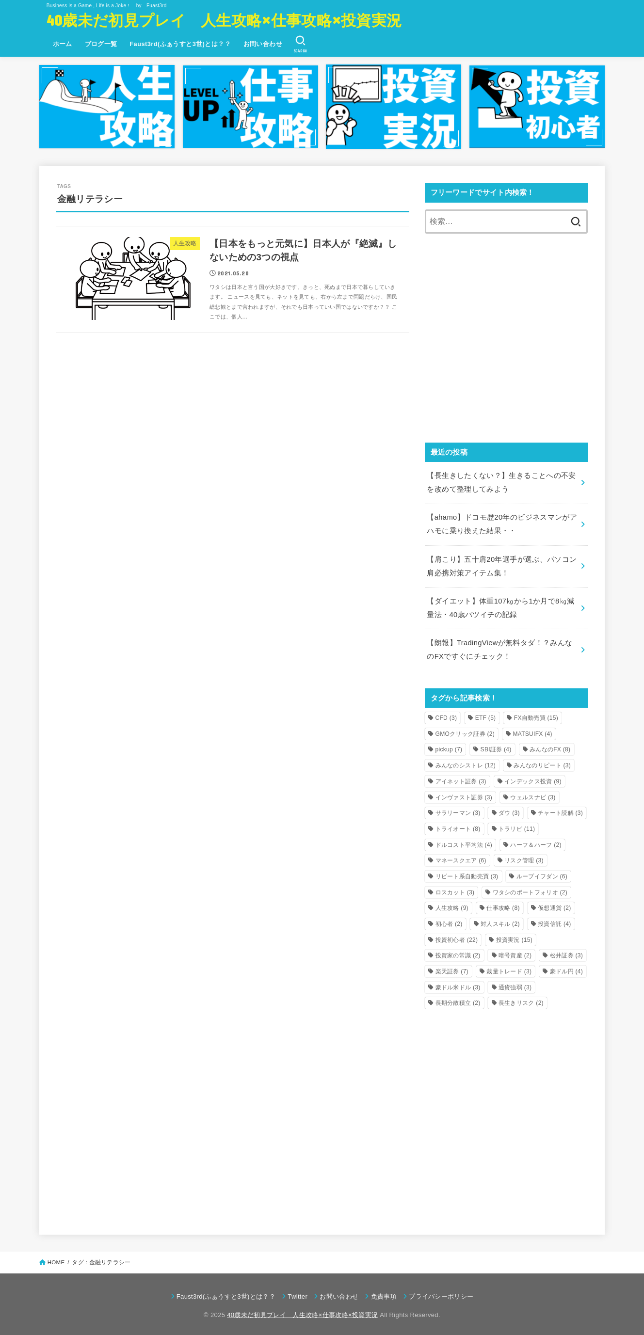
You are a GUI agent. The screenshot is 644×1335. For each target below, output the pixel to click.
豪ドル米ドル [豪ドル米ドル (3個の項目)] (458, 984)
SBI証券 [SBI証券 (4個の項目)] (496, 747)
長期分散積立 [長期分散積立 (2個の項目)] (458, 1000)
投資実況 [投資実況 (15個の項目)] (514, 937)
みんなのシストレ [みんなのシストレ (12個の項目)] (465, 763)
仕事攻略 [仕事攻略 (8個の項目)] (502, 905)
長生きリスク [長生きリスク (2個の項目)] (521, 1000)
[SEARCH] (300, 44)
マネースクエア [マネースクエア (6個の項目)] (460, 858)
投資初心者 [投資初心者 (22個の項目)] (456, 937)
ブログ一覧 (101, 44)
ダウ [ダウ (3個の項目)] (509, 810)
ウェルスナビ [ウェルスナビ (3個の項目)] (532, 794)
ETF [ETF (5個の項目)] (485, 715)
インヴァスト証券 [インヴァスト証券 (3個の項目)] (464, 794)
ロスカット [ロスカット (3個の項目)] (455, 889)
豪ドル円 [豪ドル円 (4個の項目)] (566, 968)
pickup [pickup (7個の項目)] (449, 747)
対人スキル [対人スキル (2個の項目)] (500, 921)
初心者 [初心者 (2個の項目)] (449, 921)
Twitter (297, 1294)
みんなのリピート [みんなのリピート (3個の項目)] (542, 763)
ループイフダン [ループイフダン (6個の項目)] (541, 873)
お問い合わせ (262, 44)
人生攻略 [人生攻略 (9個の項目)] (451, 905)
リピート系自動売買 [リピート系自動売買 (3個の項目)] (467, 873)
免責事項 (384, 1294)
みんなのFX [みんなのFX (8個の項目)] (550, 747)
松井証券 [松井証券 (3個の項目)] (566, 953)
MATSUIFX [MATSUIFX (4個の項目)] (532, 731)
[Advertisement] (506, 345)
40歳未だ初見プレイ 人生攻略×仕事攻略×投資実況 (224, 20)
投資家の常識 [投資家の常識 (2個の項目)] (458, 953)
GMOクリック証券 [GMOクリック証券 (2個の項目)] (465, 731)
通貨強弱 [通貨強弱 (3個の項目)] (515, 984)
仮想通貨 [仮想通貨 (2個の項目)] (554, 905)
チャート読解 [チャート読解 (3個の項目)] (560, 810)
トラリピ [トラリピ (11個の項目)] (517, 826)
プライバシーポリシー (441, 1294)
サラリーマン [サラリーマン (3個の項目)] (458, 810)
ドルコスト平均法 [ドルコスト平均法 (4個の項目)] (464, 842)
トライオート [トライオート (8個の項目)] (458, 826)
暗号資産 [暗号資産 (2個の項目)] (515, 953)
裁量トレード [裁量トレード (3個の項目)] (508, 968)
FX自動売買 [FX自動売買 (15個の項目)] (536, 715)
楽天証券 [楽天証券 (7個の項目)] (451, 968)
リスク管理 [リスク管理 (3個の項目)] (524, 858)
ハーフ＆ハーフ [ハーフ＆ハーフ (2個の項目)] (535, 842)
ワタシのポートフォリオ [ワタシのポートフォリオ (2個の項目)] (530, 889)
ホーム (62, 44)
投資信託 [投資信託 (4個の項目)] (554, 921)
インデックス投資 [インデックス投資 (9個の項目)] (533, 778)
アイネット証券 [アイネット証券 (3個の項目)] (460, 778)
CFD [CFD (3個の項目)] (446, 715)
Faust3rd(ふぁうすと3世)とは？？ (180, 44)
